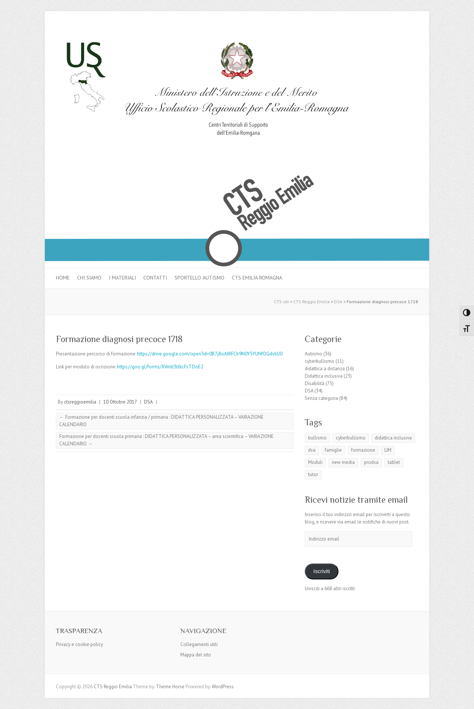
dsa (312, 450)
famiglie (333, 450)
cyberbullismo (319, 361)
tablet (394, 462)
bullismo (317, 438)
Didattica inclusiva (324, 376)
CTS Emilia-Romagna (257, 277)
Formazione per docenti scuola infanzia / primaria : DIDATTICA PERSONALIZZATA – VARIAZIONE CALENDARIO (161, 421)
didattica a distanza (325, 368)
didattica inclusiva (393, 438)
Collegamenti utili (199, 644)
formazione (363, 450)
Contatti (155, 277)
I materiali (122, 277)
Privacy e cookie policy (79, 644)
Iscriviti (321, 571)
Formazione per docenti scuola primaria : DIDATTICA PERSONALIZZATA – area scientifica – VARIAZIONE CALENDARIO (166, 440)
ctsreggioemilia (80, 402)
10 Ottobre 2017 (120, 402)
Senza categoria (321, 398)
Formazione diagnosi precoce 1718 (119, 339)
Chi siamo (89, 277)
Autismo (313, 354)
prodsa (371, 462)
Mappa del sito (195, 655)
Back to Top (463, 698)
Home (63, 277)
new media (343, 462)
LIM (387, 450)
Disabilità (314, 383)
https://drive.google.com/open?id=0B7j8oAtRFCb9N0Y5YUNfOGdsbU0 (210, 354)
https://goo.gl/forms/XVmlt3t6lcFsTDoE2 (160, 367)
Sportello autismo (199, 277)
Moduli (315, 462)
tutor (313, 474)
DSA (148, 402)
